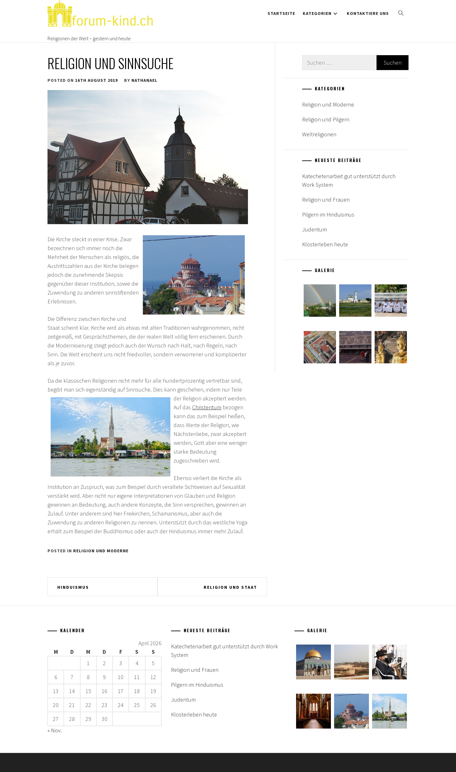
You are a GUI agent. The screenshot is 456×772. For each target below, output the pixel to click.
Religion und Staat (230, 587)
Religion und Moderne (101, 551)
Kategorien (320, 13)
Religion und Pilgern (325, 119)
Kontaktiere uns (368, 13)
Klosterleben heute (325, 244)
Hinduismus (73, 587)
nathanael (144, 80)
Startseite (281, 13)
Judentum (314, 229)
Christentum (206, 407)
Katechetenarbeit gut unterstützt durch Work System (349, 180)
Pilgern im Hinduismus (328, 214)
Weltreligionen (319, 134)
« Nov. (55, 730)
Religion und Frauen (326, 199)
